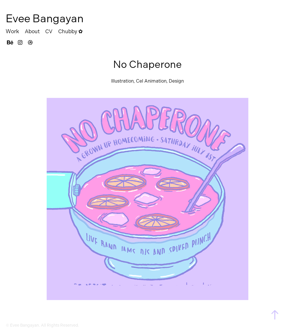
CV (48, 31)
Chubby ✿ (70, 31)
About (32, 31)
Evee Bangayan (45, 18)
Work (12, 31)
